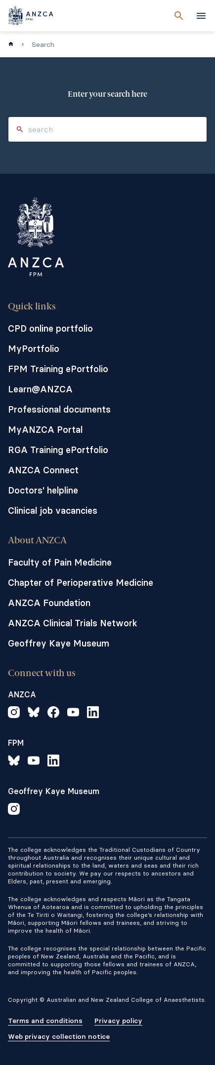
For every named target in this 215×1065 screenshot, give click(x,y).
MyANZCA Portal (45, 429)
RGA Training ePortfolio (58, 450)
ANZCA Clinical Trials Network (72, 623)
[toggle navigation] (201, 16)
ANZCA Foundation (49, 603)
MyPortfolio (33, 348)
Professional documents (59, 409)
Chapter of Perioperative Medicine (80, 582)
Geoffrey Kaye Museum (58, 643)
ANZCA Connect (43, 470)
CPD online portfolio (50, 328)
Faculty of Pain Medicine (60, 562)
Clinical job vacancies (52, 510)
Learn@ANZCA (40, 389)
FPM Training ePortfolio (58, 369)
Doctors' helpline (43, 490)
